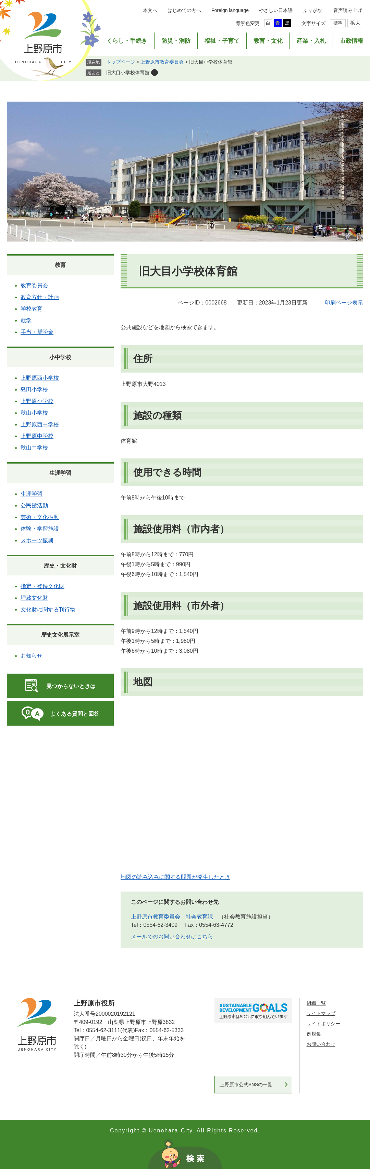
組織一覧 (316, 1003)
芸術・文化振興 (40, 517)
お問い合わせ (321, 1044)
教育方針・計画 (40, 297)
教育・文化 (268, 41)
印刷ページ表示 (344, 303)
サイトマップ (321, 1013)
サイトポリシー (323, 1023)
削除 (154, 72)
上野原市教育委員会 (162, 62)
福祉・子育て (222, 41)
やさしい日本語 (276, 10)
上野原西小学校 (40, 378)
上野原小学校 (37, 401)
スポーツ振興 (37, 540)
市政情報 (351, 41)
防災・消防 (175, 41)
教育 (60, 265)
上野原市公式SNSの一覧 (246, 1084)
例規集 (314, 1034)
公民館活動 (34, 505)
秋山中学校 (34, 448)
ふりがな (312, 10)
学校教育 (31, 309)
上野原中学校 (37, 436)
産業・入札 (311, 41)
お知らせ (31, 656)
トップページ (120, 62)
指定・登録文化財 (42, 586)
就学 (26, 320)
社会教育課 (199, 917)
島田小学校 (34, 389)
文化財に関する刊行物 (48, 609)
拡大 (355, 23)
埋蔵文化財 (34, 598)
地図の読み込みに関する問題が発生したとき (175, 877)
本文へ (150, 10)
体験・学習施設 (40, 529)
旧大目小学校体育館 (127, 72)
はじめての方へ (184, 10)
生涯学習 (60, 473)
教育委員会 (34, 285)
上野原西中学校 (40, 424)
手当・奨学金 (37, 332)
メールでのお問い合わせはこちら (172, 936)
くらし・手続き (127, 41)
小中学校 (60, 357)
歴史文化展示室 (60, 635)
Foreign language (230, 10)
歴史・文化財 (60, 566)
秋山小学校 (34, 413)
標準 (337, 23)
